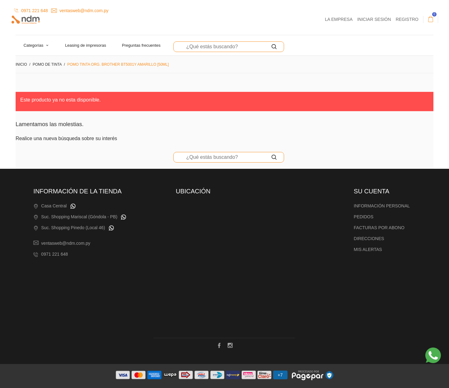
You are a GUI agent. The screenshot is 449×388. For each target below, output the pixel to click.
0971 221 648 (31, 10)
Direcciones (369, 238)
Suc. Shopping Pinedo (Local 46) (73, 227)
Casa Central (54, 205)
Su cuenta (371, 191)
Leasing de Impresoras (85, 45)
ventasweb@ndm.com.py (80, 10)
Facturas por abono (379, 227)
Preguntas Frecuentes (141, 45)
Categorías (33, 45)
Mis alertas (368, 249)
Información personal (382, 205)
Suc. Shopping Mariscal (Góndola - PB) (79, 216)
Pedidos (364, 216)
